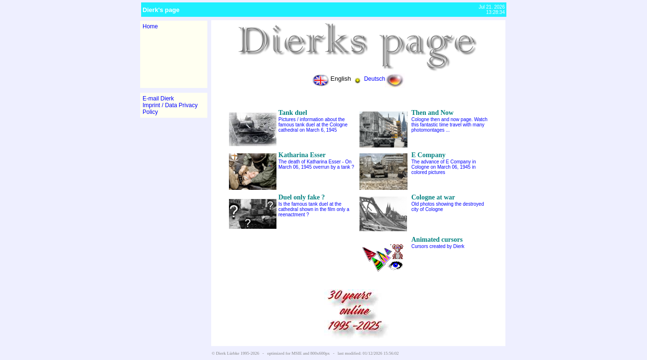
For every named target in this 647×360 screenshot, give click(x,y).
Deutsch (384, 78)
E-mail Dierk (158, 98)
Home (150, 26)
